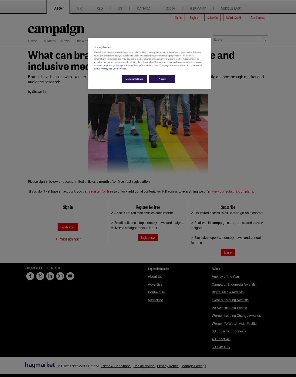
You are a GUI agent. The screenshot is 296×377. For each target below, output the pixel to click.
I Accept (162, 78)
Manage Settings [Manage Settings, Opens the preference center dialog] (134, 78)
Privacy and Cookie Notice (113, 68)
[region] (149, 63)
